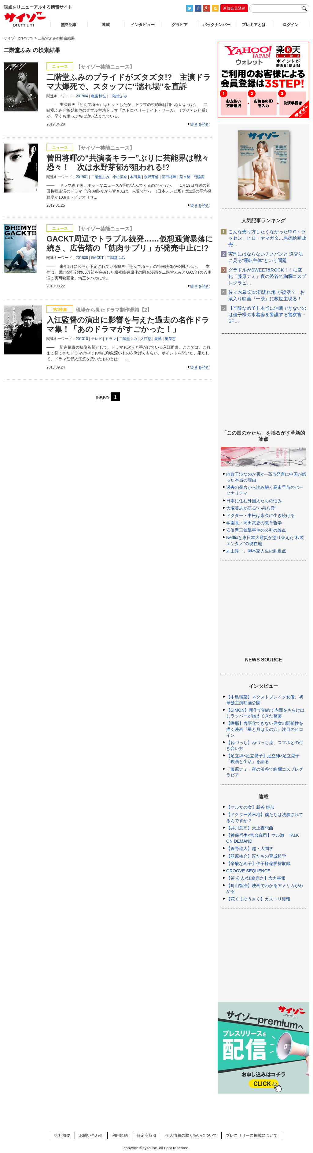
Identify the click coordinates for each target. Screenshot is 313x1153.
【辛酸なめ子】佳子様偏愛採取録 (258, 863)
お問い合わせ (91, 1135)
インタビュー (143, 24)
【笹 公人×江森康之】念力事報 (255, 878)
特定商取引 (146, 1135)
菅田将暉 (169, 177)
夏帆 (158, 339)
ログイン (291, 24)
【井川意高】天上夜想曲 (249, 827)
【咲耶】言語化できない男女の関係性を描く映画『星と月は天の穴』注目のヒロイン (264, 729)
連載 (106, 24)
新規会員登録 (234, 8)
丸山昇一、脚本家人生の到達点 (256, 550)
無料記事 (69, 24)
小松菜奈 (119, 177)
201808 (82, 258)
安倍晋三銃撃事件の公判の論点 (256, 530)
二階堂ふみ (118, 96)
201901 (82, 177)
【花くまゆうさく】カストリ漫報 (258, 899)
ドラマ (110, 339)
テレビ (96, 339)
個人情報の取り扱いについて (191, 1135)
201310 (82, 339)
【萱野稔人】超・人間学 (249, 848)
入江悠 (145, 339)
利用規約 (120, 1135)
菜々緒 (184, 177)
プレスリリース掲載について (252, 1135)
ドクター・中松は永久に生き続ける (260, 515)
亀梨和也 (98, 96)
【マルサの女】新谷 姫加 (250, 807)
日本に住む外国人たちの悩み (254, 500)
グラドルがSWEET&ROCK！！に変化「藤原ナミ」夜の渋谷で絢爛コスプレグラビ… (267, 276)
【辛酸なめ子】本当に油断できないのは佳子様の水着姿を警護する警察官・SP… (267, 314)
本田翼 (135, 177)
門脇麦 (198, 177)
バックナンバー (216, 24)
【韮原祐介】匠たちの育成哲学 (256, 856)
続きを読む (200, 124)
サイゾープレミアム (25, 19)
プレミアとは (254, 24)
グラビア (180, 24)
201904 (82, 96)
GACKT (97, 258)
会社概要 (62, 1135)
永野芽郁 (151, 177)
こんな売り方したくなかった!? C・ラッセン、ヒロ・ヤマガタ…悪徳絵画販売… (267, 238)
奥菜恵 (170, 339)
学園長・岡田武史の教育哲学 (254, 522)
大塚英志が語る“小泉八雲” (251, 508)
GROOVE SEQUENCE (248, 870)
